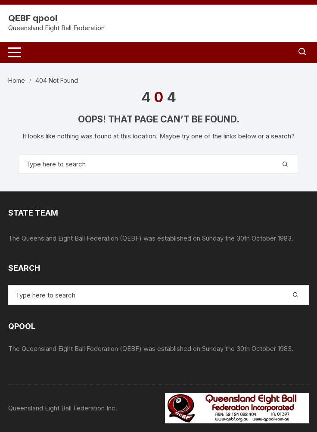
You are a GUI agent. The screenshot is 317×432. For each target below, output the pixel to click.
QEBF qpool (32, 18)
